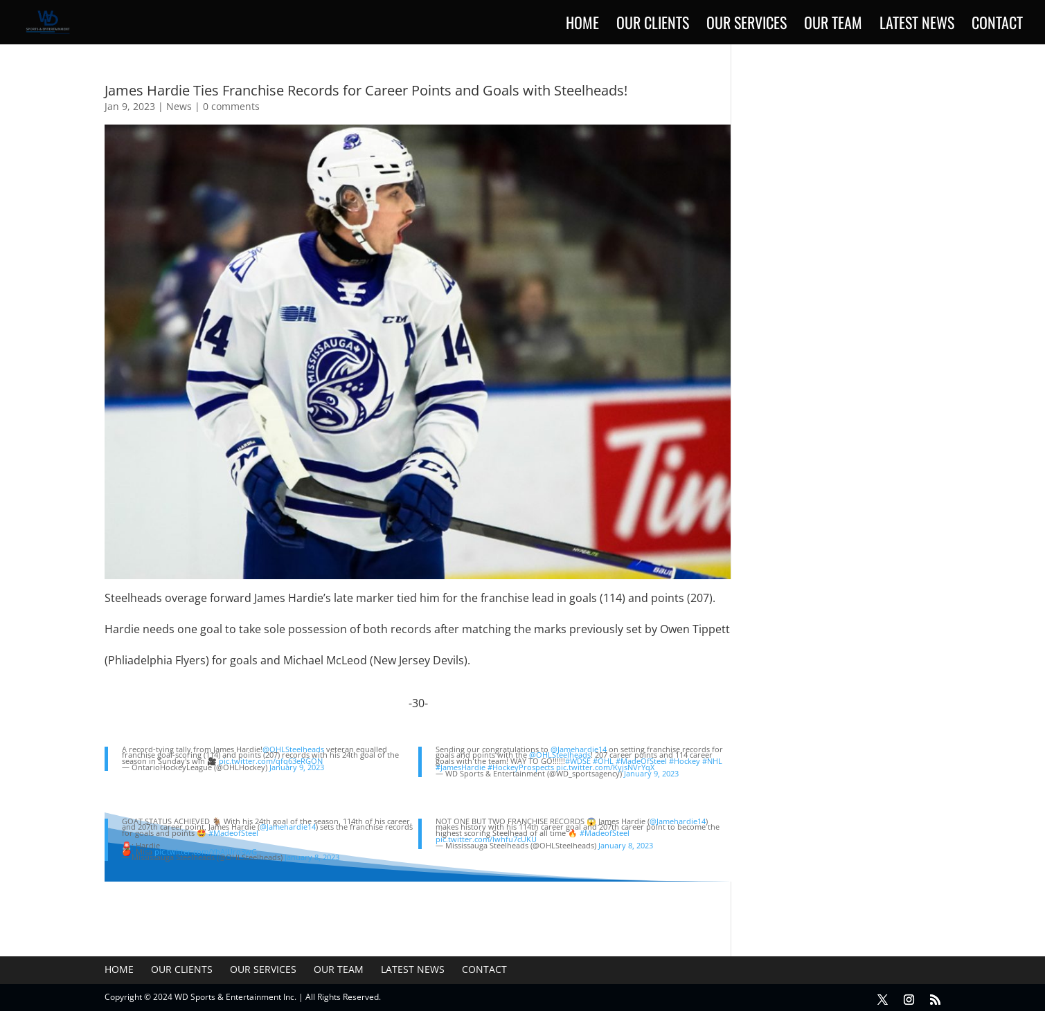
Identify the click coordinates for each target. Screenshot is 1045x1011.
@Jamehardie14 (579, 749)
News (179, 106)
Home (582, 25)
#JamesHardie (460, 767)
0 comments (231, 106)
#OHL (603, 761)
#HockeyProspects (521, 767)
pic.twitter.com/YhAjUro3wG (205, 851)
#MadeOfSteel (641, 761)
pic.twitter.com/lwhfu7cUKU (486, 839)
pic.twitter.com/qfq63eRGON (271, 761)
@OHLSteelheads (293, 749)
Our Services (746, 25)
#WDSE (578, 761)
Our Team (833, 25)
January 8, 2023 (312, 857)
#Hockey (684, 761)
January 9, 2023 (296, 767)
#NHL (712, 761)
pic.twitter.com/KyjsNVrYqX (605, 767)
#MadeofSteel (233, 833)
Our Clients (652, 25)
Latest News (916, 25)
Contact (997, 25)
